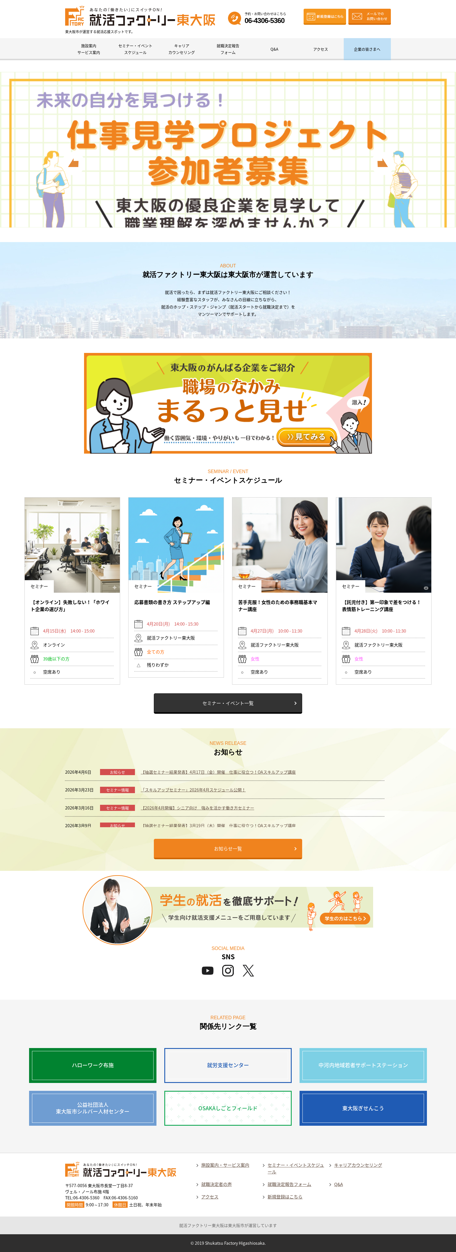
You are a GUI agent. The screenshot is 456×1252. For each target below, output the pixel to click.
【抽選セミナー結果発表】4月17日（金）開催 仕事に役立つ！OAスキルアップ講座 (218, 772)
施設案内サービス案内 (88, 49)
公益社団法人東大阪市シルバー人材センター (92, 1108)
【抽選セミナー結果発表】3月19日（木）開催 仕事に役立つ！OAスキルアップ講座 (218, 825)
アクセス (320, 49)
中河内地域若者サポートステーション (363, 1065)
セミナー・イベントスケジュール (135, 49)
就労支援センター (228, 1065)
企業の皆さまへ (367, 49)
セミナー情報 (117, 790)
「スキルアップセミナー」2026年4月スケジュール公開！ (193, 790)
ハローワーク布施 (93, 1065)
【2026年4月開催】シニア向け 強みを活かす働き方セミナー (197, 808)
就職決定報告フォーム (228, 49)
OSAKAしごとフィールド (228, 1108)
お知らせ (117, 772)
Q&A (274, 49)
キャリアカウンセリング (181, 49)
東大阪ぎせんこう (363, 1108)
